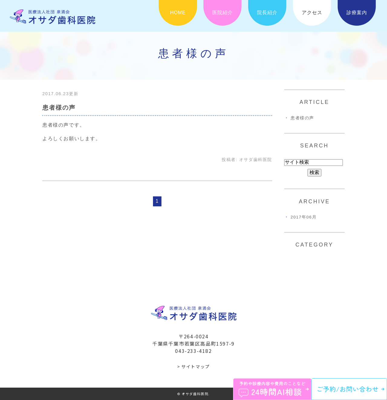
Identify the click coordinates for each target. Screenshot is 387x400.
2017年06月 (304, 217)
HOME (178, 12)
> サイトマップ (193, 366)
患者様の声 (59, 107)
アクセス (312, 12)
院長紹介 (267, 12)
